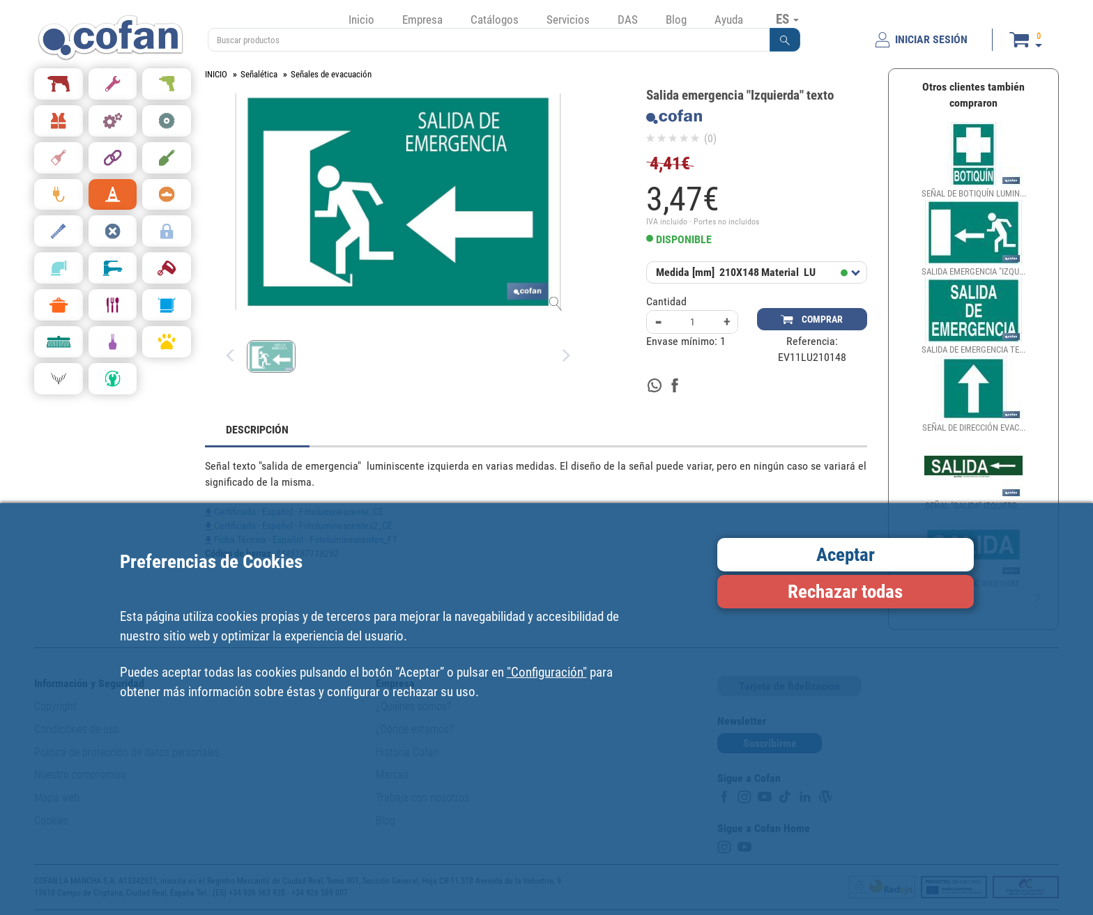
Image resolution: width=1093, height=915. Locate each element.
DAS (628, 19)
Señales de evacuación (331, 74)
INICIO (216, 74)
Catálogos (495, 19)
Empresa (422, 19)
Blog (676, 19)
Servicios (568, 19)
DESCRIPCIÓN (257, 429)
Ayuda (728, 19)
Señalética (258, 74)
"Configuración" (547, 672)
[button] (785, 40)
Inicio (361, 19)
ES (787, 18)
